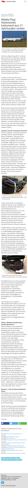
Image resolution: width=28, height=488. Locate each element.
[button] (5, 423)
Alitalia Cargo (7, 457)
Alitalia (2, 457)
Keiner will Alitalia (10, 438)
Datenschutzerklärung (6, 479)
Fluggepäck (13, 457)
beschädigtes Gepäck (12, 459)
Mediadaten (4, 478)
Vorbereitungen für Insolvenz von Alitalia (15, 453)
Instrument (20, 459)
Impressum (15, 478)
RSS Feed (3, 475)
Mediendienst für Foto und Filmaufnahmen (11, 476)
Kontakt (14, 479)
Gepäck (18, 457)
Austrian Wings (8, 1)
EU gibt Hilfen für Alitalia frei (12, 436)
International (4, 14)
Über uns (10, 478)
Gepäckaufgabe (4, 459)
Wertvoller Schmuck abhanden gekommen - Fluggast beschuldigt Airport (13, 448)
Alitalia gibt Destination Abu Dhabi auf (15, 445)
